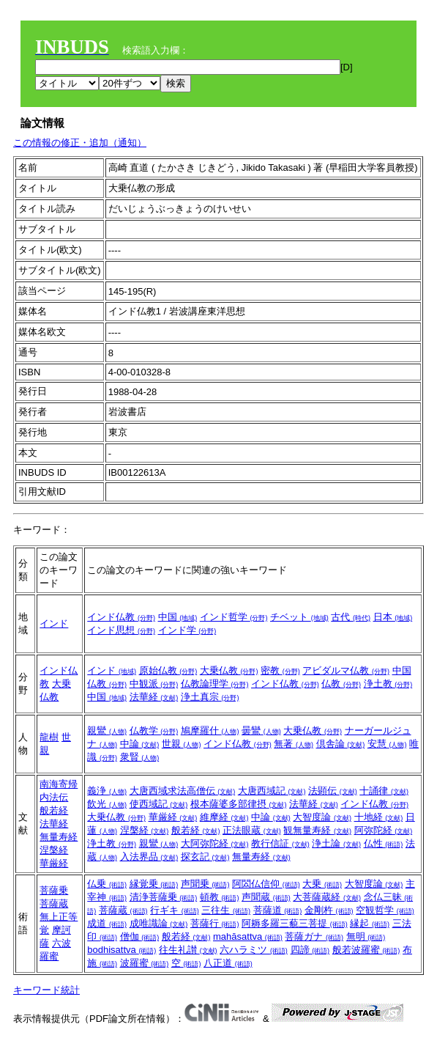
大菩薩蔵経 (327, 896)
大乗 (322, 883)
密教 (280, 670)
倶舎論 (340, 743)
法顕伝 (332, 790)
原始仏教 (168, 670)
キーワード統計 (46, 989)
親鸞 (107, 730)
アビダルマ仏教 (345, 670)
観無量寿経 (317, 830)
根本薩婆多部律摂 (238, 803)
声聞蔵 (266, 896)
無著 (293, 743)
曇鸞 (261, 730)
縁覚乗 (154, 883)
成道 (107, 923)
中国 (178, 616)
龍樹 (49, 737)
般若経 (54, 810)
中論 (140, 743)
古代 (350, 616)
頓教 (219, 896)
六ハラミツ (254, 949)
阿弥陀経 (383, 830)
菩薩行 (214, 923)
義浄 (107, 790)
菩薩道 (277, 910)
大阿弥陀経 (215, 843)
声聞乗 (205, 883)
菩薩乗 (54, 890)
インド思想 (121, 630)
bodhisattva (121, 949)
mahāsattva (248, 936)
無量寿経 (59, 836)
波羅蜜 (144, 962)
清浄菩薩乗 (164, 896)
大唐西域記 (272, 790)
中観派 (154, 683)
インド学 (187, 630)
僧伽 (140, 936)
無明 (366, 936)
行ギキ (174, 910)
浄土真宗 (210, 696)
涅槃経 (54, 849)
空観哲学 (385, 910)
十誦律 (383, 790)
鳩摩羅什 (210, 730)
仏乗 (107, 883)
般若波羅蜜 (366, 949)
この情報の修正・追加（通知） (79, 142)
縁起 (369, 923)
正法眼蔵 (252, 830)
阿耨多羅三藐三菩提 (295, 923)
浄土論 (336, 843)
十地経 (378, 816)
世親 (181, 743)
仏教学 (154, 730)
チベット (299, 616)
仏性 (383, 843)
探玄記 (205, 856)
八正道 (228, 962)
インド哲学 (234, 616)
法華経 (154, 696)
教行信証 (280, 843)
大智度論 (322, 816)
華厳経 (54, 863)
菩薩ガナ (314, 936)
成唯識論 (159, 923)
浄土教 (388, 683)
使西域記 (159, 803)
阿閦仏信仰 (266, 883)
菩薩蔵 (54, 903)
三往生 (225, 910)
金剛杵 (329, 910)
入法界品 (149, 856)
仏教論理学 (215, 683)
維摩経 (224, 816)
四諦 (310, 949)
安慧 (387, 743)
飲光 (107, 803)
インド (54, 623)
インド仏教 (121, 616)
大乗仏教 (229, 670)
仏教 (341, 683)
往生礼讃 (188, 949)
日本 (393, 616)
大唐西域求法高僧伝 (183, 790)
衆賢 (140, 756)
